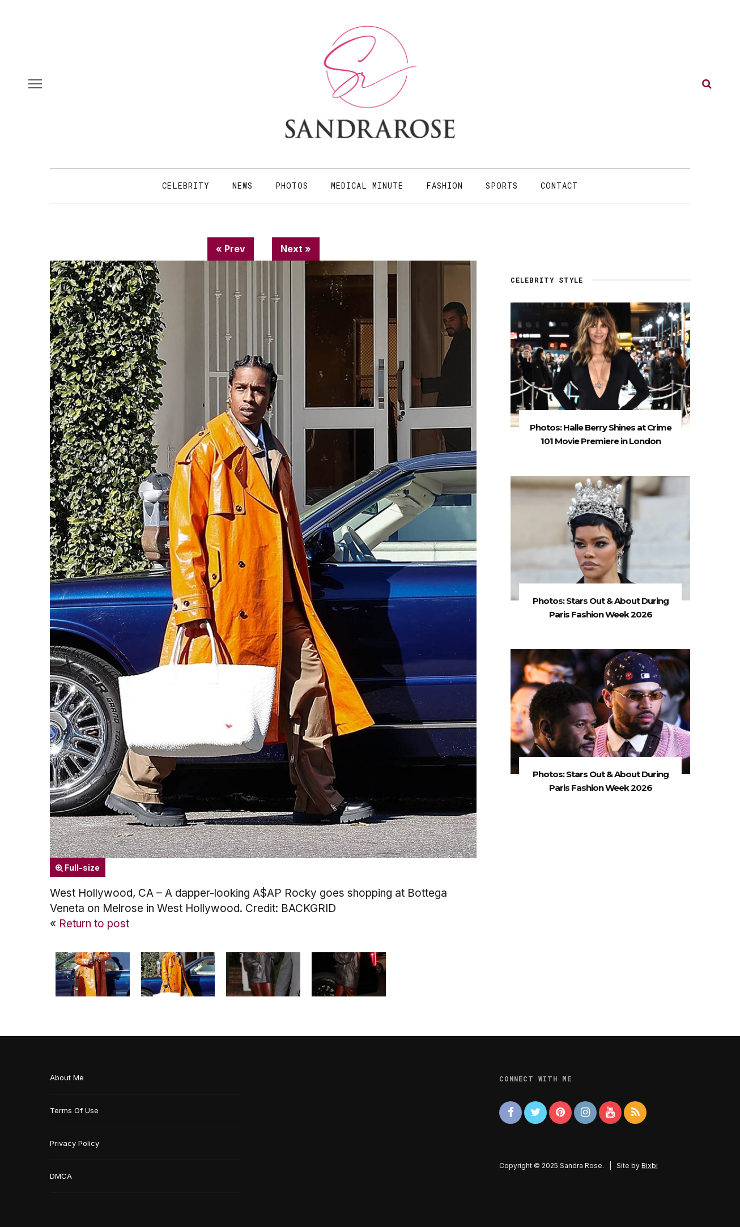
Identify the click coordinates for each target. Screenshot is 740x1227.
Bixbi (649, 1165)
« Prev (230, 248)
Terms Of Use (74, 1110)
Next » (295, 248)
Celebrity (186, 185)
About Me (67, 1077)
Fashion (444, 185)
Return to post (94, 923)
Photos (291, 185)
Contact (559, 185)
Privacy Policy (74, 1143)
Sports (502, 185)
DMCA (61, 1176)
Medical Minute (367, 185)
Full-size (78, 867)
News (242, 185)
